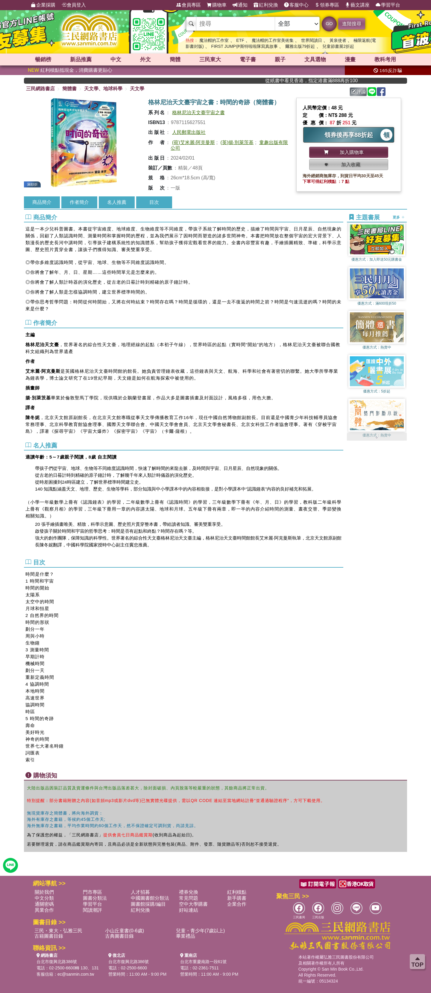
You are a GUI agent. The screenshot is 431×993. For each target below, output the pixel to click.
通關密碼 (44, 904)
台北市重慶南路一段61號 (203, 961)
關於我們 (44, 892)
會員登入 (73, 5)
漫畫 (350, 59)
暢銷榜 (43, 59)
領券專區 (327, 5)
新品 (81, 59)
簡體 (175, 59)
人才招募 (140, 892)
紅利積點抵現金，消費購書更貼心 (70, 70)
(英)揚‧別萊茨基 (237, 142)
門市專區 (92, 892)
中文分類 (44, 898)
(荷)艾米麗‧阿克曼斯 (193, 142)
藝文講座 (357, 5)
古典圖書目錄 (119, 936)
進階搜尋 (351, 23)
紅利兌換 (266, 5)
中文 (115, 59)
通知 (240, 5)
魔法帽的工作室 (214, 40)
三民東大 (210, 59)
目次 (154, 202)
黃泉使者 (338, 40)
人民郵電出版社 (189, 132)
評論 (358, 91)
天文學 (137, 88)
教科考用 (385, 59)
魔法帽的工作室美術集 (273, 40)
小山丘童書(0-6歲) (124, 930)
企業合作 (236, 904)
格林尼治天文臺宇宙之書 (198, 112)
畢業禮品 (185, 936)
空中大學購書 (193, 904)
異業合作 (44, 910)
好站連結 (188, 910)
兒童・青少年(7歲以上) (200, 930)
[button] (377, 437)
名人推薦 (116, 202)
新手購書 (236, 898)
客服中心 (296, 5)
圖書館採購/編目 (148, 904)
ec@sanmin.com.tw (75, 974)
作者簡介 (79, 202)
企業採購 (43, 5)
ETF (240, 40)
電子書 (248, 59)
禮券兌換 (188, 892)
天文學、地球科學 (103, 88)
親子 (280, 59)
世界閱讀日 (311, 40)
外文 (145, 59)
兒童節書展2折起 (338, 46)
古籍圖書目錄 (48, 936)
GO (329, 23)
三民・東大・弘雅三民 (58, 930)
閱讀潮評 (92, 910)
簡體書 (69, 88)
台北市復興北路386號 (57, 961)
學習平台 (388, 5)
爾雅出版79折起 (300, 46)
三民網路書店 (40, 88)
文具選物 (315, 59)
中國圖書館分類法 (150, 898)
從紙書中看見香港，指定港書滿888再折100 (321, 80)
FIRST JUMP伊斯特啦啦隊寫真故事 (244, 46)
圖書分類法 (95, 898)
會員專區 (188, 5)
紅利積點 (236, 892)
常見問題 (188, 898)
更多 (398, 217)
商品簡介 (41, 202)
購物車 (217, 5)
